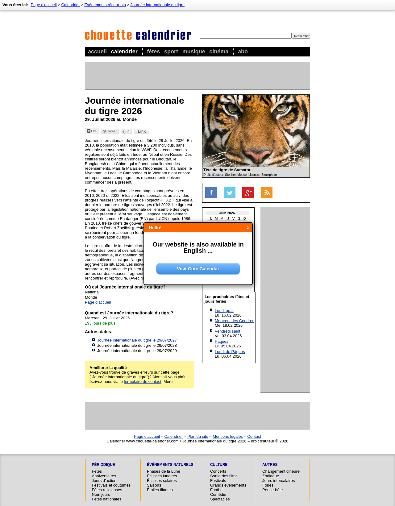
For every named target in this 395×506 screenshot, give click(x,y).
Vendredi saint (227, 331)
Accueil (97, 51)
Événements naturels (170, 464)
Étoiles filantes (160, 489)
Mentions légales (228, 436)
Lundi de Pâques (230, 351)
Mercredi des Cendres (234, 320)
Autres (269, 464)
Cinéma (218, 51)
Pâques (221, 341)
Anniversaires (104, 476)
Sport (171, 51)
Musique (193, 51)
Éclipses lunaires (162, 476)
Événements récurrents (105, 4)
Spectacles (220, 499)
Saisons (154, 485)
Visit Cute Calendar (198, 268)
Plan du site (197, 436)
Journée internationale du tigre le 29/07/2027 (137, 340)
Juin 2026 (227, 213)
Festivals (218, 480)
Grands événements (228, 485)
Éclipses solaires (162, 480)
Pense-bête (272, 489)
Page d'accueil (43, 4)
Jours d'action (104, 480)
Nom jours (101, 494)
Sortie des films (224, 476)
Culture (218, 464)
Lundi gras (224, 310)
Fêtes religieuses (107, 489)
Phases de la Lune (163, 471)
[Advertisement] (197, 75)
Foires (267, 485)
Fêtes (153, 51)
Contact (254, 436)
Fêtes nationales (106, 499)
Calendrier (124, 51)
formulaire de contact (142, 381)
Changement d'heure (281, 471)
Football (217, 489)
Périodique (103, 464)
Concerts (218, 471)
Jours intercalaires (278, 480)
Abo (243, 51)
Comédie (218, 494)
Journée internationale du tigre (158, 4)
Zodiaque (270, 476)
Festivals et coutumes (111, 485)
